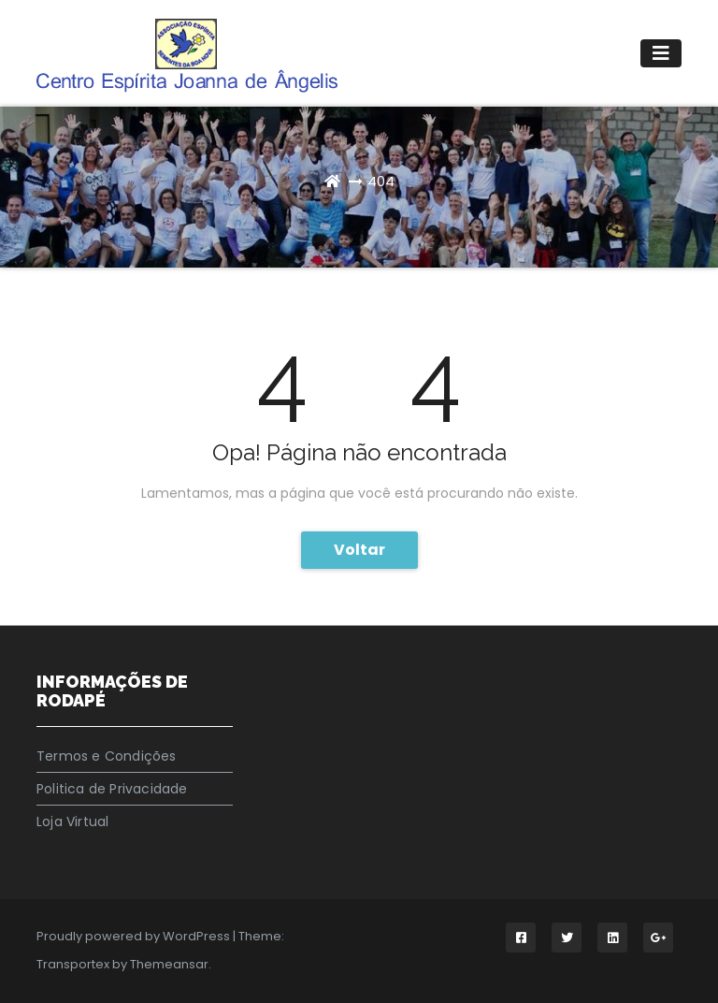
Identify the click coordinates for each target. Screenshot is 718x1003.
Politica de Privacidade (112, 788)
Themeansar (169, 964)
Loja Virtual (72, 821)
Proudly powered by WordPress (134, 936)
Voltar (359, 549)
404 (381, 181)
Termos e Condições (106, 756)
